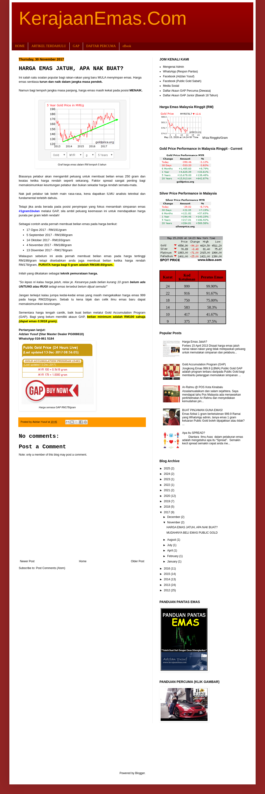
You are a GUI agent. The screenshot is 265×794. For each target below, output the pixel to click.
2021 (167, 490)
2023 (167, 479)
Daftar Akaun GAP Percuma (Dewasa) (187, 90)
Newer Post (27, 561)
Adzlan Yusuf (40, 421)
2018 (167, 506)
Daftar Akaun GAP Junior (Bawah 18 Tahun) (190, 95)
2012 (167, 590)
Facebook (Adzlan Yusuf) (178, 76)
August (172, 539)
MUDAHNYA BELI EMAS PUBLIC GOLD (192, 532)
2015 (167, 574)
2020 (167, 496)
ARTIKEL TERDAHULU (48, 46)
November (174, 522)
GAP (76, 46)
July (170, 545)
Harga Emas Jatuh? (194, 341)
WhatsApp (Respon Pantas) (180, 71)
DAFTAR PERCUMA (101, 46)
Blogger (140, 773)
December (174, 517)
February (173, 556)
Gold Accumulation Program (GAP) (204, 364)
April (170, 550)
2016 (167, 568)
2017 (167, 512)
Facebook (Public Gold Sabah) (182, 81)
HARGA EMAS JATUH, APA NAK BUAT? (192, 527)
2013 (167, 585)
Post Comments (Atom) (50, 568)
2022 (167, 485)
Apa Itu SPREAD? (193, 432)
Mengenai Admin (173, 66)
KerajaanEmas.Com (103, 18)
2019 (167, 501)
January (172, 561)
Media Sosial (171, 85)
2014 (167, 579)
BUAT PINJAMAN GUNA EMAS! (202, 410)
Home (83, 561)
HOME (20, 46)
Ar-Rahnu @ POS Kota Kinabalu (202, 387)
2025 (167, 468)
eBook (127, 46)
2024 (167, 474)
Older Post (137, 561)
